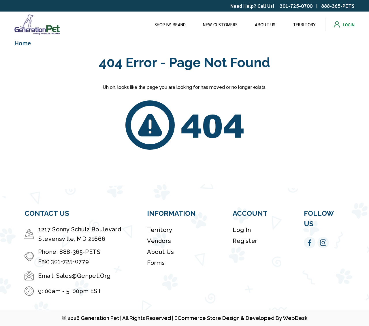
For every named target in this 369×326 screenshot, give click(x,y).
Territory (304, 24)
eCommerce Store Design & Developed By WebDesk (241, 318)
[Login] (344, 24)
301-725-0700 (296, 6)
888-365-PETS (338, 6)
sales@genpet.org (83, 275)
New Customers (220, 24)
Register (245, 240)
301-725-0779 (70, 261)
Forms (156, 262)
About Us (265, 24)
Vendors (159, 240)
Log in (242, 229)
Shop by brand (170, 24)
